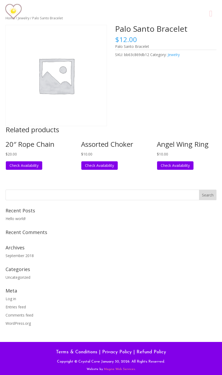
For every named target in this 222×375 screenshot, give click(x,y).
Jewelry (174, 54)
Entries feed (16, 306)
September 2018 (20, 255)
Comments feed (19, 315)
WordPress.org (18, 323)
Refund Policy (151, 352)
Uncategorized (18, 277)
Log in (11, 298)
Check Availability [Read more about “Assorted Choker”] (99, 165)
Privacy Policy (117, 352)
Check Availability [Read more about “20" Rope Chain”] (24, 165)
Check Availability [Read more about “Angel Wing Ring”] (175, 165)
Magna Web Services (119, 369)
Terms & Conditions (76, 352)
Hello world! (16, 218)
